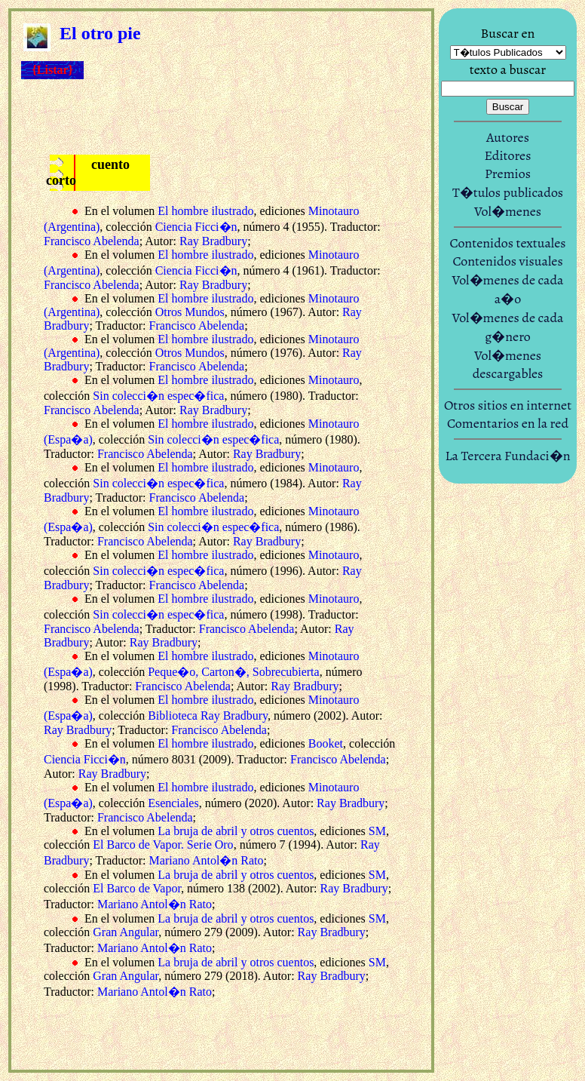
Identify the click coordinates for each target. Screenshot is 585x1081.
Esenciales (173, 803)
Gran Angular (125, 932)
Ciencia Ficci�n (196, 226)
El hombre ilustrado (205, 210)
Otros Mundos (190, 312)
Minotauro (334, 379)
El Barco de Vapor (137, 888)
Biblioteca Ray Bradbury (208, 715)
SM (377, 831)
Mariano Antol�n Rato (206, 860)
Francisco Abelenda (91, 241)
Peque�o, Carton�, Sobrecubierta (234, 671)
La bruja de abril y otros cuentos (236, 831)
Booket (325, 743)
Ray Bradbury (213, 241)
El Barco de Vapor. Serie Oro (163, 844)
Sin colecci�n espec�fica (158, 395)
